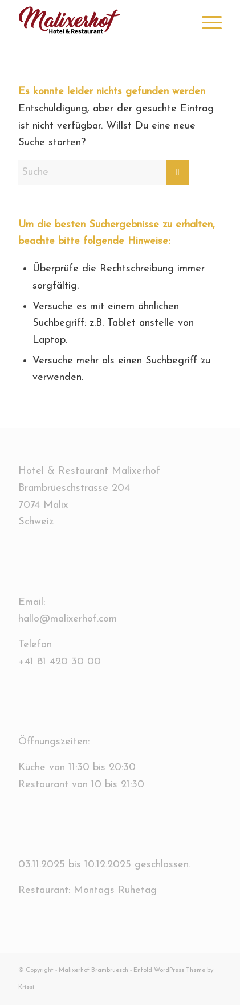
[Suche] (103, 172)
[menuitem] (206, 23)
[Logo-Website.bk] (99, 23)
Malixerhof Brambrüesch (93, 970)
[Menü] (206, 23)
